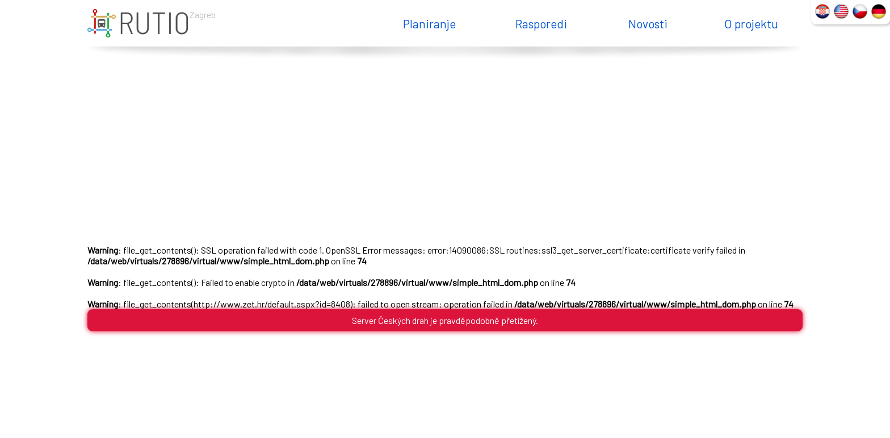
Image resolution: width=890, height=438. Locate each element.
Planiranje (429, 23)
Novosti (647, 23)
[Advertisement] (445, 148)
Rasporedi (541, 23)
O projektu (751, 23)
